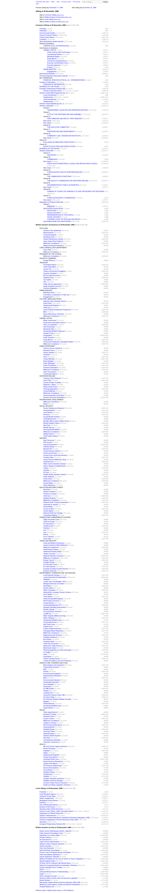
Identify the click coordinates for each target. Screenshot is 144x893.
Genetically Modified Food (52, 706)
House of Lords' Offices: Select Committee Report (56, 811)
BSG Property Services (51, 601)
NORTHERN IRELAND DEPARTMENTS (61, 131)
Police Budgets (48, 361)
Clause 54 (46, 174)
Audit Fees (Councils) (50, 643)
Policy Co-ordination (50, 325)
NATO (42, 869)
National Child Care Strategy (53, 513)
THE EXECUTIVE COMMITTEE (58, 127)
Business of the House (47, 807)
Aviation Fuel (47, 626)
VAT (44, 282)
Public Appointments (50, 712)
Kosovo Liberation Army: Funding (51, 867)
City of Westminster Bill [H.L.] (49, 805)
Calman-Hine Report (50, 763)
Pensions (46, 414)
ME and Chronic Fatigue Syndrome (55, 746)
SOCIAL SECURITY (54, 213)
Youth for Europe (49, 521)
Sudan (42, 874)
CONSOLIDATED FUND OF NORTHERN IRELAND (64, 172)
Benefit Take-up (48, 427)
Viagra (45, 753)
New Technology (49, 327)
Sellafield (46, 579)
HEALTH (42, 744)
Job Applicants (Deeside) (51, 740)
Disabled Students (49, 498)
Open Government (49, 372)
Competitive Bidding (50, 515)
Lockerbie (43, 39)
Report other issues (54, 890)
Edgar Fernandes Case (51, 519)
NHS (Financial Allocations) (52, 725)
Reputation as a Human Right (50, 835)
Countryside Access (50, 622)
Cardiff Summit (48, 526)
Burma (45, 534)
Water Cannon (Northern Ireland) (54, 464)
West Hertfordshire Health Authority (51, 41)
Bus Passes (47, 639)
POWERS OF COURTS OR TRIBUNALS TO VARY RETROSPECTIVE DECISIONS (75, 191)
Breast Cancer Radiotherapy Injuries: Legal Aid (55, 831)
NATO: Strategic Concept (48, 876)
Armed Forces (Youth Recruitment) (55, 455)
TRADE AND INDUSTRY (48, 541)
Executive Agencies (53, 65)
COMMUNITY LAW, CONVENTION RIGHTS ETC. (64, 136)
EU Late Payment (49, 566)
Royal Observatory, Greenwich (53, 314)
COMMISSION (52, 159)
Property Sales (48, 457)
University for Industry (50, 504)
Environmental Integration (52, 673)
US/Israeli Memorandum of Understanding (54, 872)
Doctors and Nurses (50, 453)
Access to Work (48, 509)
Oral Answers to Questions (49, 48)
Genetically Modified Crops (52, 620)
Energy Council (48, 560)
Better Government (49, 320)
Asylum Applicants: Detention (49, 857)
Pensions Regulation (50, 288)
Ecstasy (50, 67)
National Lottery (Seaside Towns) (54, 301)
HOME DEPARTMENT (47, 346)
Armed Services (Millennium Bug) (54, 459)
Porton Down (47, 479)
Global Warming (48, 703)
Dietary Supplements (47, 798)
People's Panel (48, 333)
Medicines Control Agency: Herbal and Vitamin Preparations (60, 884)
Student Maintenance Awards (53, 239)
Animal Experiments (50, 444)
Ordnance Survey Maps (48, 796)
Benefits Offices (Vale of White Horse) (56, 421)
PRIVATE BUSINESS (47, 44)
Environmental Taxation (47, 33)
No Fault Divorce (45, 839)
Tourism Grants (48, 718)
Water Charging (48, 618)
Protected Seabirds (49, 235)
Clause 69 (46, 189)
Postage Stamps (49, 562)
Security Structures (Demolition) (54, 397)
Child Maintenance (49, 419)
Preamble (43, 29)
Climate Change (48, 609)
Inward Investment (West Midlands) (55, 545)
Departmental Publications (52, 676)
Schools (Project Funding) (52, 382)
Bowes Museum (45, 880)
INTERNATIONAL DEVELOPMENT (52, 399)
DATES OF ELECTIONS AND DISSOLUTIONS (59, 146)
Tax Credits (47, 280)
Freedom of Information (47, 82)
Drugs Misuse (52, 58)
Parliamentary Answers (51, 667)
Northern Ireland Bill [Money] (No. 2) (52, 103)
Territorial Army (48, 462)
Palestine (46, 528)
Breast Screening (49, 748)
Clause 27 (46, 153)
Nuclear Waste (48, 588)
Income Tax (47, 269)
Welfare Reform (48, 434)
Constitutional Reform (54, 54)
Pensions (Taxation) (50, 273)
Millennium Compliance (51, 243)
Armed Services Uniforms (52, 451)
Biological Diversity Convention (53, 583)
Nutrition (46, 691)
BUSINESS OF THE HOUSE (49, 86)
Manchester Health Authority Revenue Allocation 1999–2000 (60, 882)
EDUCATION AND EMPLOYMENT (51, 487)
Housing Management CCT (52, 605)
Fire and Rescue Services (52, 611)
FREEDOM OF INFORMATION (54, 84)
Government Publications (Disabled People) (58, 342)
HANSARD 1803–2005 (42, 1)
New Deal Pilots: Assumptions (50, 850)
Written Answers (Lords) (53, 21)
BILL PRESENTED (46, 78)
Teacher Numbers (46, 846)
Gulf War (46, 470)
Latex (45, 654)
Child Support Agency (50, 436)
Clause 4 (46, 108)
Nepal (45, 404)
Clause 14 (46, 116)
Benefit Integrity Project (51, 423)
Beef (45, 678)
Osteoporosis (47, 774)
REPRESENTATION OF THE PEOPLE (60, 215)
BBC (45, 312)
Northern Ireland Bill (46, 106)
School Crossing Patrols (51, 658)
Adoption (46, 776)
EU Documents (48, 524)
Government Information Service (54, 322)
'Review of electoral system (52, 91)
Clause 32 (46, 157)
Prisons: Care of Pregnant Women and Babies (55, 852)
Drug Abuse (47, 656)
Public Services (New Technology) (58, 52)
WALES (42, 710)
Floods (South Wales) (47, 37)
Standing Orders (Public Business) (51, 809)
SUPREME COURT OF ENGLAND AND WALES (63, 219)
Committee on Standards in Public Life (56, 295)
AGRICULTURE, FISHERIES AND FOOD (54, 663)
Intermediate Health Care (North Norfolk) (57, 221)
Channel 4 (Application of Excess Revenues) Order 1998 (59, 820)
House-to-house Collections (52, 348)
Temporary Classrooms (51, 742)
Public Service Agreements (52, 284)
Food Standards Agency (48, 794)
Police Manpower (49, 363)
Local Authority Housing (51, 575)
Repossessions (48, 232)
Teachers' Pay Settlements (52, 230)
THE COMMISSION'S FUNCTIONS (59, 176)
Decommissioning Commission (53, 395)
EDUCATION (51, 210)
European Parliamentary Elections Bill (52, 88)
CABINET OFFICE (49, 50)
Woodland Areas (49, 237)
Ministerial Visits (48, 292)
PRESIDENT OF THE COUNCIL (51, 254)
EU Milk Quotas (48, 688)
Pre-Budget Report (49, 265)
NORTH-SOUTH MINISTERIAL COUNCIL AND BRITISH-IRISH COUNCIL (72, 163)
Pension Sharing (45, 837)
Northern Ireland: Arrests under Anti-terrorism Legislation (59, 878)
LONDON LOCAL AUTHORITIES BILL (56, 46)
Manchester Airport (49, 648)
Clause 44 (46, 170)
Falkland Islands (48, 447)
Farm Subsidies (48, 684)
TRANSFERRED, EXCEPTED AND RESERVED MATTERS (67, 110)
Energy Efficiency (49, 260)
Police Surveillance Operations (50, 854)
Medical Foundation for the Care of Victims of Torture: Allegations (61, 859)
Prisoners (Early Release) (52, 378)
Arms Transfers (48, 536)
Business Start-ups (49, 571)
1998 (58, 1)
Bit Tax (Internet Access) (51, 275)
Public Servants (48, 337)
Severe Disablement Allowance (53, 408)
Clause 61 (46, 183)
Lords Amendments (50, 95)
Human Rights (48, 483)
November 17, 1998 (56, 7)
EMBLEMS (51, 206)
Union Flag (47, 250)
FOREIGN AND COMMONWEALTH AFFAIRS (55, 517)
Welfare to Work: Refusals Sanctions (52, 844)
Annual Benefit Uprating (51, 417)
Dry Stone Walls (48, 697)
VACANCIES (51, 155)
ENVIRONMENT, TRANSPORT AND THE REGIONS (57, 573)
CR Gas (46, 472)
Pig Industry (47, 686)
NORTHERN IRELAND (47, 376)
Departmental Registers (51, 305)
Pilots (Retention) (49, 485)
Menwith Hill (47, 449)
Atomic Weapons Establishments (54, 466)
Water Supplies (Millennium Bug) (54, 616)
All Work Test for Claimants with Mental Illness (55, 863)
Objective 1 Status (49, 384)
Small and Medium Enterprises (53, 543)
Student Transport (49, 491)
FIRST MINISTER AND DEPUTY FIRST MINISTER (64, 118)
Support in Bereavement (48, 815)
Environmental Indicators (51, 680)
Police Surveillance (49, 365)
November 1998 (66, 1)
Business (43, 802)
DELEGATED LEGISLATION (53, 208)
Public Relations (48, 477)
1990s (53, 1)
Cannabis (46, 354)
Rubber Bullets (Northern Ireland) (54, 474)
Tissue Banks (47, 770)
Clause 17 (46, 129)
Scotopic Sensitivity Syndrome (53, 778)
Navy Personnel (48, 440)
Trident (45, 468)
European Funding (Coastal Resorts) (55, 569)
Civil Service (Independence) (57, 61)
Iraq (44, 532)
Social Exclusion (49, 641)
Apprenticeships (48, 733)
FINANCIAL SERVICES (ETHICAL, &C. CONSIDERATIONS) (64, 80)
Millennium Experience (51, 547)
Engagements (52, 71)
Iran (44, 530)
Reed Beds (47, 586)
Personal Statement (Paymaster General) (54, 76)
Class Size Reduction (47, 848)
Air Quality (46, 652)
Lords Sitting (49, 19)
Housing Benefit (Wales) (51, 429)
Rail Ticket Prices (49, 624)
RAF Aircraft (47, 442)
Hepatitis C (47, 751)
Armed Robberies (49, 391)
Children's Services (49, 723)
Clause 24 (43, 144)
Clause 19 (46, 133)
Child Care (47, 307)
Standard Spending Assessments (54, 607)
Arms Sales (47, 539)
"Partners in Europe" (50, 494)
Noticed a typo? (41, 890)
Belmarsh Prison (49, 350)
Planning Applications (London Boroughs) (57, 650)
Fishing (45, 671)
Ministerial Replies (53, 56)
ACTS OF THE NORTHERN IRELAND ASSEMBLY (64, 114)
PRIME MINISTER (49, 69)
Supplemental (48, 97)
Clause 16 (46, 125)
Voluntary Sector (49, 716)
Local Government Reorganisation (55, 577)
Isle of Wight (47, 594)
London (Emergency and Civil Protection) (57, 661)
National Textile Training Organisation (56, 502)
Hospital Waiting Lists (47, 886)
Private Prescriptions (50, 757)
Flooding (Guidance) (50, 637)
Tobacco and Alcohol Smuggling (54, 271)
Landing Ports (48, 693)
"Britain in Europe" (49, 554)
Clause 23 (43, 140)
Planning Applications (50, 389)
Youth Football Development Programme (57, 310)
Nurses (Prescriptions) (50, 768)
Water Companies (49, 590)
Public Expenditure (49, 267)
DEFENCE (43, 438)
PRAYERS (43, 31)
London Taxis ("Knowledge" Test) (54, 581)
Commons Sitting (50, 15)
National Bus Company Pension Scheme (57, 592)
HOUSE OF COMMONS (48, 258)
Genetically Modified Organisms (54, 331)
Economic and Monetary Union (57, 63)
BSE (44, 669)
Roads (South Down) (50, 387)
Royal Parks (47, 303)
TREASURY (44, 262)
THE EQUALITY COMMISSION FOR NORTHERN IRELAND (67, 181)
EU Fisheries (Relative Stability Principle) (57, 699)
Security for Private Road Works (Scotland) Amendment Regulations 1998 (65, 817)
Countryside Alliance (50, 374)
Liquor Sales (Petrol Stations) (53, 241)
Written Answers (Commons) (54, 17)
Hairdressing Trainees (50, 549)
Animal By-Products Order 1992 (54, 695)
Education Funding (49, 714)
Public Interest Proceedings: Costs (51, 833)
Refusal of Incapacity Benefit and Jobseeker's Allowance (59, 865)
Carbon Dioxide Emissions (52, 628)
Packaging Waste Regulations (53, 631)
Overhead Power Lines (51, 759)
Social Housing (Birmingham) (53, 599)
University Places (49, 731)
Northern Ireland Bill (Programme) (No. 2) (54, 93)
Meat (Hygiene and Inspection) (53, 665)
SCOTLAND (44, 228)
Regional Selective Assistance (53, 245)
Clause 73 (46, 195)
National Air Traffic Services (52, 646)
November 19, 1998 (89, 7)
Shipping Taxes (48, 277)
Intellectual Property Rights (52, 551)
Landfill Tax (47, 614)
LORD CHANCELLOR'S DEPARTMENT (53, 247)
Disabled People (49, 729)
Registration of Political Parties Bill (51, 202)
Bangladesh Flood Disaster (49, 800)
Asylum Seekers (48, 352)
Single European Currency (52, 286)
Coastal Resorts (48, 603)
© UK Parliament (67, 890)
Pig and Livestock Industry (48, 35)
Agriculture (43, 822)
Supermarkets (48, 708)
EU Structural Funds (50, 564)
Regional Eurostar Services (52, 635)
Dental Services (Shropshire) (53, 761)
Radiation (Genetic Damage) (53, 780)
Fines (45, 357)
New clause (47, 121)
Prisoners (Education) (50, 367)
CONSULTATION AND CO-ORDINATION (61, 198)
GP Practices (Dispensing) (52, 765)
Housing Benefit (48, 410)
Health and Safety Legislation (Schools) (56, 785)
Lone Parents (47, 412)
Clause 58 (46, 178)
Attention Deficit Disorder (51, 736)
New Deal (46, 425)
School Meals (48, 506)
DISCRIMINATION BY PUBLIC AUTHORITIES (63, 185)
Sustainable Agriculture (51, 682)
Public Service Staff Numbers (49, 842)
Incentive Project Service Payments (55, 783)
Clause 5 (46, 112)
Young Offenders (49, 359)
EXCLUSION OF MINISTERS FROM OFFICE (58, 142)
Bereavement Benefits (47, 73)
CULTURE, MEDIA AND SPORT (50, 299)
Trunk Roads (47, 596)
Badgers (46, 701)
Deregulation (47, 335)
